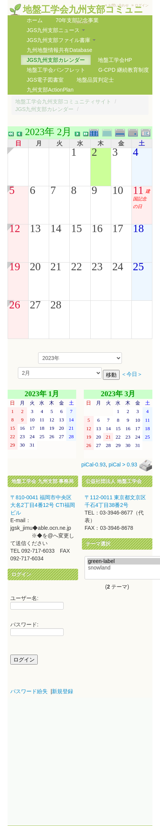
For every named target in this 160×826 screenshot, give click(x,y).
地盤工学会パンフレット (56, 70)
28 (55, 304)
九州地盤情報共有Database (59, 50)
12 (14, 228)
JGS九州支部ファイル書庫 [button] (61, 40)
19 (14, 266)
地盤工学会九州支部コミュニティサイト (63, 101)
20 (35, 266)
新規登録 (62, 691)
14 (55, 228)
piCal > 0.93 (123, 465)
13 (35, 228)
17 (117, 228)
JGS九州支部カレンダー (56, 60)
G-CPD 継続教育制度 (123, 70)
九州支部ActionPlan (50, 90)
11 (138, 190)
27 (35, 304)
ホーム (35, 20)
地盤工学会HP (115, 60)
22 (76, 266)
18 (138, 228)
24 (117, 266)
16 (97, 228)
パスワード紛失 (29, 691)
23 (97, 266)
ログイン (142, 5)
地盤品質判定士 (95, 80)
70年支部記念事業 (77, 20)
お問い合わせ (118, 5)
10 (117, 190)
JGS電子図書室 (45, 80)
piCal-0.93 (93, 465)
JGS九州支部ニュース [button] (56, 30)
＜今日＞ (131, 374)
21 (55, 266)
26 (14, 304)
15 (76, 228)
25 (138, 266)
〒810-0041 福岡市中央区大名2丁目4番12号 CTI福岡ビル (42, 505)
